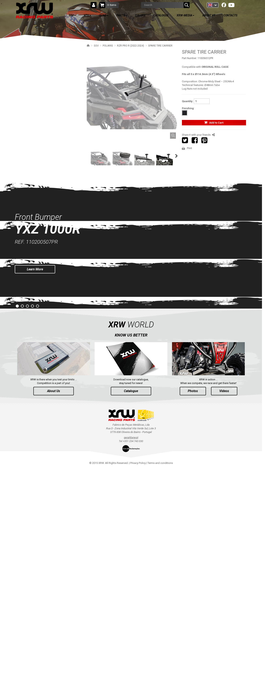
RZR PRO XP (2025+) (35, 193)
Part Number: (189, 58)
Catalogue (131, 617)
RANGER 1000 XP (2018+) (37, 313)
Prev (3, 482)
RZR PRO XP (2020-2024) (37, 200)
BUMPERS (31, 87)
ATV (26, 365)
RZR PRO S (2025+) (34, 179)
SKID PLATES (32, 79)
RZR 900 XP (30, 264)
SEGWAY (26, 341)
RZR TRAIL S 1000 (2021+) (38, 228)
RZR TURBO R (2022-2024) (38, 186)
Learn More (35, 495)
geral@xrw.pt (131, 663)
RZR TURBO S (31, 235)
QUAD (28, 377)
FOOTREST (31, 171)
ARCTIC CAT (28, 356)
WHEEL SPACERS (34, 129)
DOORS (29, 108)
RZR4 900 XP (30, 271)
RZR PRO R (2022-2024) (36, 72)
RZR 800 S (29, 278)
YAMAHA (26, 334)
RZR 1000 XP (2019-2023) (37, 214)
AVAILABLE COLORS (40, 401)
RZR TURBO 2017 (33, 242)
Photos (193, 617)
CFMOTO (26, 348)
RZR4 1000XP (31, 249)
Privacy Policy (138, 689)
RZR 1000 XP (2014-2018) (37, 221)
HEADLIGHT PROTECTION (40, 143)
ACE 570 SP (29, 306)
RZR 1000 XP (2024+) (35, 207)
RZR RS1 (28, 299)
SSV (26, 49)
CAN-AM (26, 327)
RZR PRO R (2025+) (34, 65)
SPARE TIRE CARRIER (37, 136)
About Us (53, 617)
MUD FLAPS (32, 157)
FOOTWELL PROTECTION (39, 164)
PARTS (28, 389)
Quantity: (187, 101)
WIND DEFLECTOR (35, 101)
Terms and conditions (160, 689)
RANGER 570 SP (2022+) (37, 320)
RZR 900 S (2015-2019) (36, 256)
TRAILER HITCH (34, 122)
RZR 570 (28, 292)
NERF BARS (31, 94)
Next (177, 156)
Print (189, 148)
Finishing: (188, 108)
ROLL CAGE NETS (35, 115)
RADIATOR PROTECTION (39, 150)
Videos (224, 617)
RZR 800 (28, 285)
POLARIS (26, 58)
